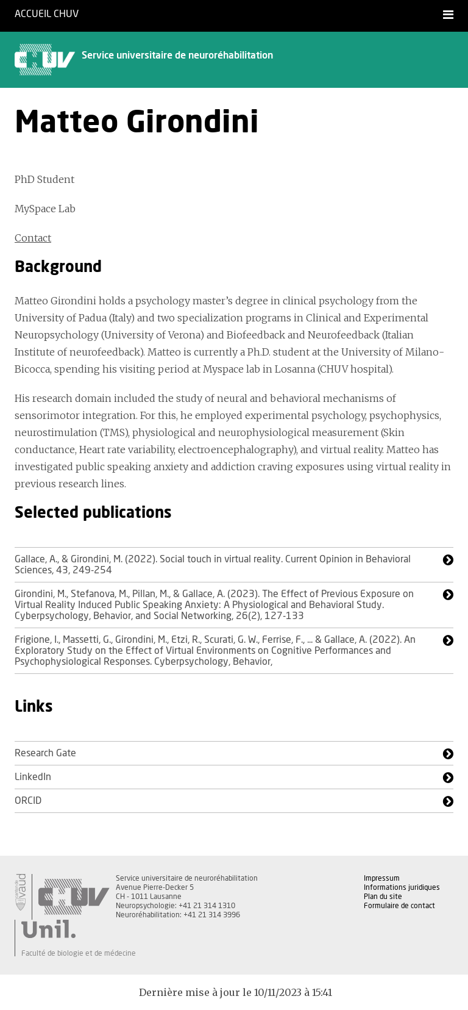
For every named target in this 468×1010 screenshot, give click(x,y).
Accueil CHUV (47, 14)
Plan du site (383, 896)
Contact (33, 238)
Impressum (382, 878)
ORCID (28, 801)
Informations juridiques (402, 887)
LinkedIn (33, 777)
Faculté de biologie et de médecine (78, 953)
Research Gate (45, 753)
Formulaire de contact (399, 905)
